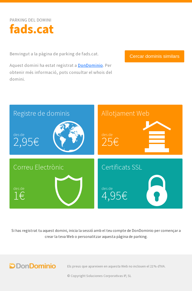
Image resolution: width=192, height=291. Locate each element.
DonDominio (90, 65)
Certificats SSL (122, 167)
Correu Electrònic (38, 167)
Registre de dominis (41, 113)
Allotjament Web (125, 113)
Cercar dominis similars (154, 56)
